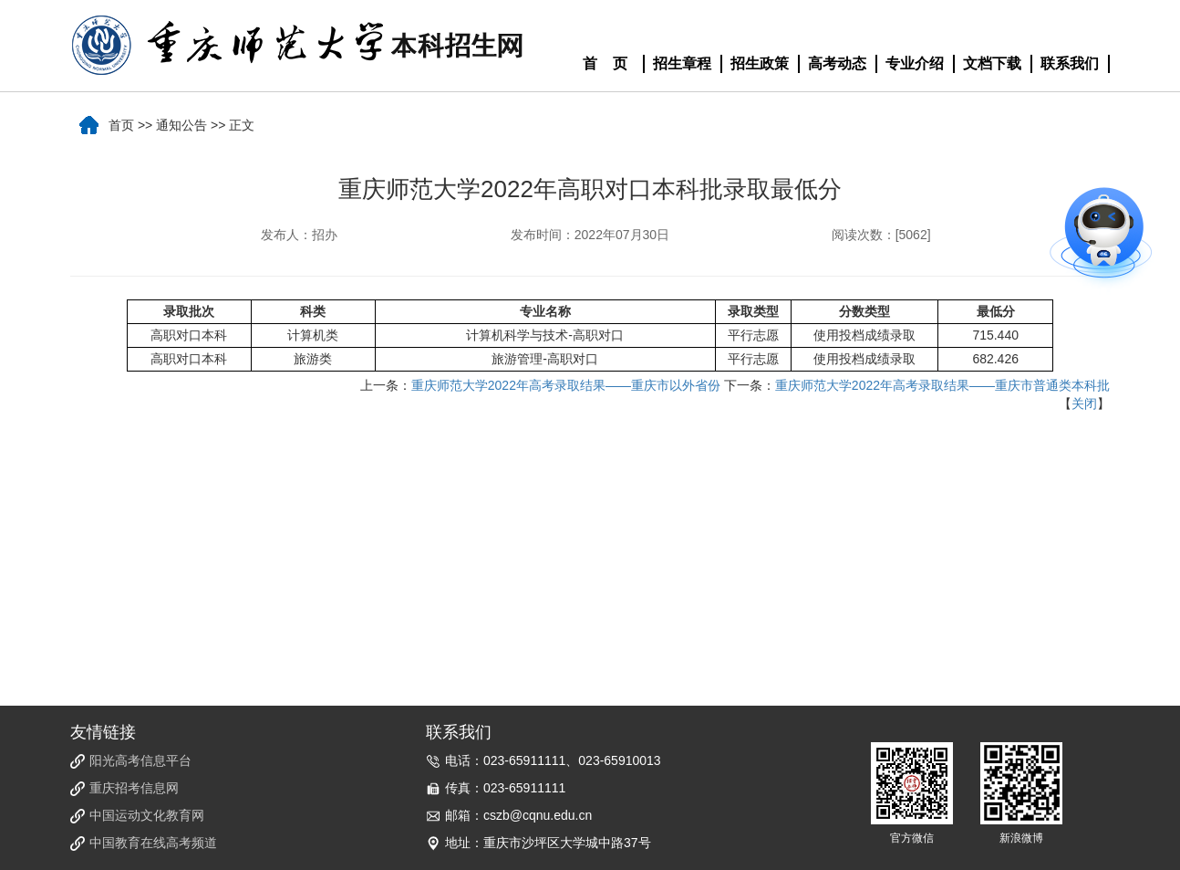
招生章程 (682, 63)
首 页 (605, 63)
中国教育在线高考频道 (153, 842)
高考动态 (837, 63)
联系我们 (1069, 63)
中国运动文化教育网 (146, 815)
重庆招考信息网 (134, 788)
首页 (121, 125)
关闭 (1084, 403)
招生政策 (759, 63)
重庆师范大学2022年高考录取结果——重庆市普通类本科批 (942, 385)
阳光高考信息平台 (140, 760)
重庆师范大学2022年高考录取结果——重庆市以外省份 (565, 385)
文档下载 (992, 63)
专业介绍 (914, 63)
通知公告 (181, 125)
